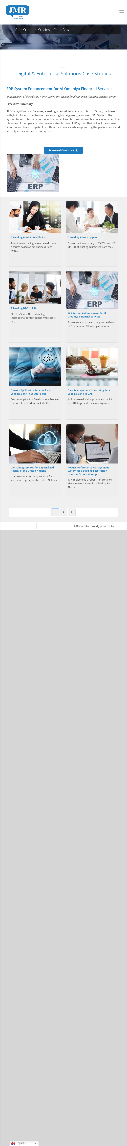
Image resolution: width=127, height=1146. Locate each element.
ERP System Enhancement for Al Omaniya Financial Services (87, 315)
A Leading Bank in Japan (82, 237)
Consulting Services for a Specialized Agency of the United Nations (32, 469)
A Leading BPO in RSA (24, 308)
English (17, 1143)
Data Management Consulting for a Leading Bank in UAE (89, 392)
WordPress (121, 526)
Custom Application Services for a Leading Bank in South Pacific (30, 392)
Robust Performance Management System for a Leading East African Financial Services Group (88, 471)
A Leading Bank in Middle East (29, 237)
